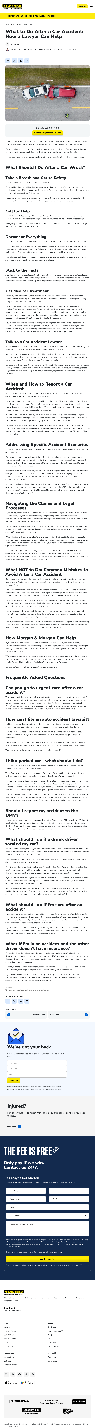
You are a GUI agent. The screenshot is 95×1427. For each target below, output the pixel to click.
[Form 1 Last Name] (69, 1191)
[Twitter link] (6, 1374)
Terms (36, 1252)
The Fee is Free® (55, 1331)
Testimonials (53, 1346)
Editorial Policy (10, 1365)
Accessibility (53, 1353)
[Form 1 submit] (47, 1259)
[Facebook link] (13, 1374)
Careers (7, 1343)
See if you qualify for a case (47, 133)
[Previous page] (26, 1014)
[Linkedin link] (32, 1374)
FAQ (49, 1339)
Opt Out (7, 1361)
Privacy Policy (37, 1087)
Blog (14, 24)
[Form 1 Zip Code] (69, 1199)
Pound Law (52, 1357)
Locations (8, 1327)
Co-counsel (52, 1361)
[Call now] (82, 6)
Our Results (9, 1335)
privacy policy (57, 1252)
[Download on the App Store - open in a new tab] (11, 1383)
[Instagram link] (26, 1374)
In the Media (53, 1343)
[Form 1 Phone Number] (26, 1199)
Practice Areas (10, 1331)
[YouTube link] (19, 1374)
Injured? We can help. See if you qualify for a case (31, 16)
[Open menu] (91, 6)
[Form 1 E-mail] (47, 1207)
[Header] (12, 6)
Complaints (9, 1357)
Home (7, 24)
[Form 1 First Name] (26, 1191)
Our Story (52, 1327)
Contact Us (8, 1346)
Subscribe (13, 1080)
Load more (11, 1126)
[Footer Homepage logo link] (47, 1292)
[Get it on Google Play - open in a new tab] (27, 1383)
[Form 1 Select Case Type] (47, 1216)
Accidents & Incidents (27, 24)
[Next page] (69, 1014)
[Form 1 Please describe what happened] (47, 1228)
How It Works (10, 1339)
